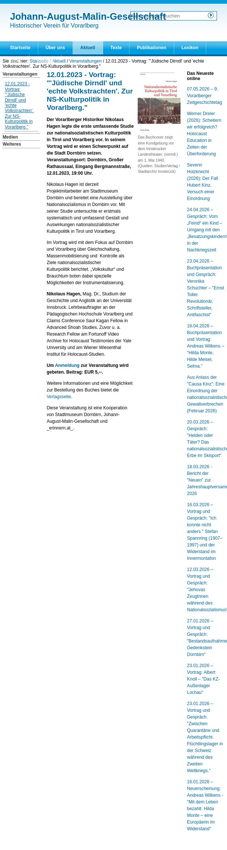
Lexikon (190, 47)
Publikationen (151, 47)
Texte (116, 47)
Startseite (20, 47)
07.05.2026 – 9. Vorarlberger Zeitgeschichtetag (204, 95)
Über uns (55, 47)
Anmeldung (67, 365)
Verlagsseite (59, 396)
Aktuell (87, 47)
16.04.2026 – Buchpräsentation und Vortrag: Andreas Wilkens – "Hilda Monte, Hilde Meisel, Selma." (205, 346)
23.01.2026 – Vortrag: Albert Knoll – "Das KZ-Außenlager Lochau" (203, 679)
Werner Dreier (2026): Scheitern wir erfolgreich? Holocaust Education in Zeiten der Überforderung (204, 133)
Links (16, 60)
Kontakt (45, 60)
